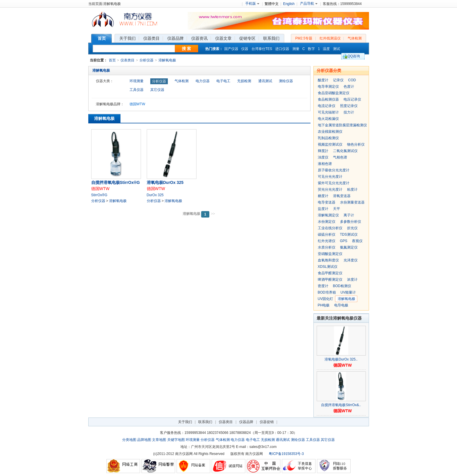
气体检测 (355, 38)
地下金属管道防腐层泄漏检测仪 (342, 125)
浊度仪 (323, 157)
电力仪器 (203, 81)
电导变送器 (326, 202)
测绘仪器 (286, 81)
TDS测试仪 (349, 234)
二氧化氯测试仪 (345, 151)
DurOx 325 (155, 195)
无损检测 (244, 81)
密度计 (323, 286)
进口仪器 (282, 49)
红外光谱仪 (326, 241)
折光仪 (352, 228)
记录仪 (338, 80)
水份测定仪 (326, 222)
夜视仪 (357, 241)
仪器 (244, 49)
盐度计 (323, 209)
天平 (336, 209)
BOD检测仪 (342, 286)
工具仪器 (137, 90)
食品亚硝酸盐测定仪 (333, 93)
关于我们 (185, 422)
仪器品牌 (246, 422)
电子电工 (223, 81)
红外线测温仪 (330, 38)
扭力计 (349, 112)
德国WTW (137, 104)
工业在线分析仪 (330, 228)
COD (352, 80)
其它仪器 (157, 90)
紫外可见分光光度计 (333, 183)
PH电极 (324, 305)
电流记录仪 (326, 106)
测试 (336, 49)
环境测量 (137, 81)
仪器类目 (226, 422)
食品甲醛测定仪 (330, 273)
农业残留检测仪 (330, 132)
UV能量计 (348, 292)
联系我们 (205, 422)
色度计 (349, 86)
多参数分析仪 (350, 222)
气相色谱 (340, 157)
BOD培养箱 (327, 292)
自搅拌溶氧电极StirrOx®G (115, 182)
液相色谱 (325, 164)
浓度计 (352, 279)
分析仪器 (146, 60)
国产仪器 (231, 49)
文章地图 (159, 440)
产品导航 (309, 3)
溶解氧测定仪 (328, 215)
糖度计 (323, 196)
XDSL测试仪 (327, 267)
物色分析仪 (356, 144)
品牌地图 (144, 440)
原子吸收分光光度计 (333, 170)
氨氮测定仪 (349, 247)
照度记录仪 (349, 106)
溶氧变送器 (342, 196)
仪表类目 (127, 60)
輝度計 (323, 151)
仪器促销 (267, 422)
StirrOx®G (99, 195)
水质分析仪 (326, 247)
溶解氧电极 (167, 60)
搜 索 (186, 48)
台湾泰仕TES (261, 49)
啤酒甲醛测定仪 (330, 279)
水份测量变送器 (352, 202)
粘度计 (352, 189)
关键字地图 (176, 440)
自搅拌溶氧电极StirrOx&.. (341, 405)
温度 (326, 49)
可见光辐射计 (328, 112)
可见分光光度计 (330, 177)
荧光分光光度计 (330, 189)
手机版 (252, 3)
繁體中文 (272, 4)
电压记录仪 (352, 99)
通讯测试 (265, 81)
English (288, 4)
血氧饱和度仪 (328, 260)
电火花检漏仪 (328, 119)
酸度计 (323, 80)
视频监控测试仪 (330, 144)
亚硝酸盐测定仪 (330, 254)
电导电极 (341, 305)
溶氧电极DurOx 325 (165, 182)
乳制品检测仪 (328, 138)
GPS (343, 241)
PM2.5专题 (304, 38)
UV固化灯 (325, 299)
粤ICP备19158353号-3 (286, 454)
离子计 (349, 215)
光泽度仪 (351, 260)
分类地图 (129, 440)
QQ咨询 (354, 56)
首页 (112, 60)
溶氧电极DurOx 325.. (341, 359)
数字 (311, 49)
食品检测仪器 (328, 99)
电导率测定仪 (328, 86)
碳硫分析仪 (326, 234)
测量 (295, 49)
